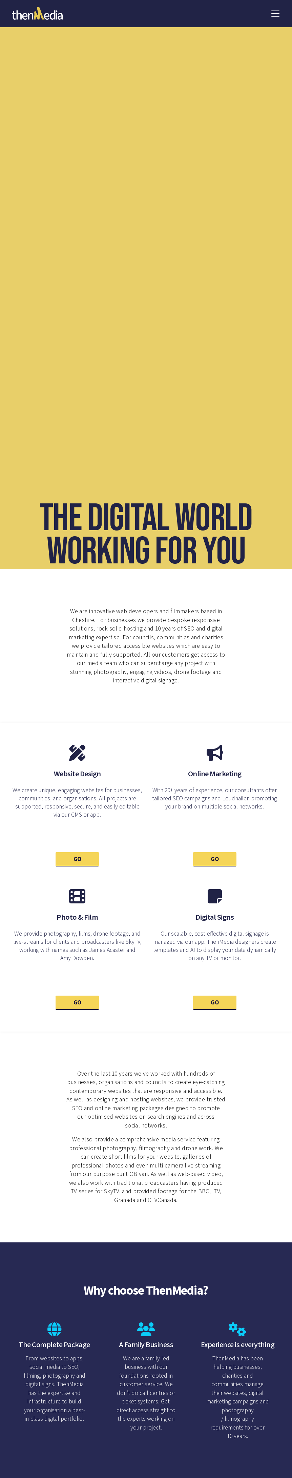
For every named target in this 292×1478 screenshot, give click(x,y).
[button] (275, 13)
